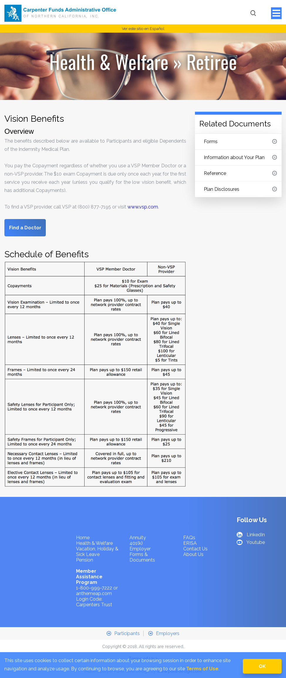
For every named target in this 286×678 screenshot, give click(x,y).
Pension (84, 560)
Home (83, 537)
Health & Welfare (109, 61)
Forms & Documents (142, 557)
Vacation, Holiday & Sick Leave (97, 551)
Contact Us (195, 549)
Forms (240, 141)
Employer (140, 549)
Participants (123, 633)
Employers (163, 633)
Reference (240, 173)
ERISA (190, 543)
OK (262, 666)
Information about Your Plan (240, 157)
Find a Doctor (25, 228)
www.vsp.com (142, 207)
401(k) (136, 543)
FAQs (189, 537)
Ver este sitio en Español (143, 28)
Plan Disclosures (240, 189)
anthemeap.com (94, 593)
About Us (193, 554)
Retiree (211, 61)
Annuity (137, 537)
